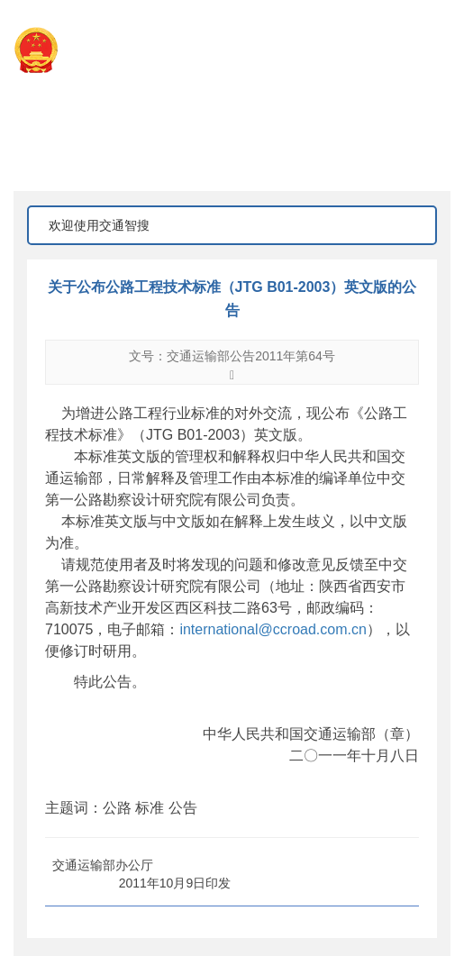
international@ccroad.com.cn (272, 629)
